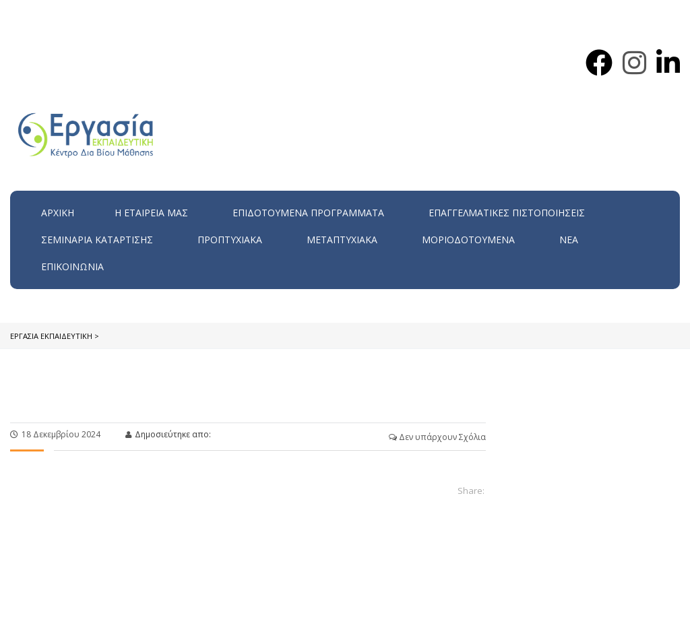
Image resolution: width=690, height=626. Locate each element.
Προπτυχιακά (229, 239)
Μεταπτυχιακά (342, 239)
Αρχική (57, 212)
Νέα (568, 239)
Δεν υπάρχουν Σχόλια (437, 437)
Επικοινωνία (72, 266)
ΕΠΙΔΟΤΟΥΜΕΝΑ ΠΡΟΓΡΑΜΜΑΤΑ (308, 212)
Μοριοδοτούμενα (468, 239)
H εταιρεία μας (151, 212)
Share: (471, 490)
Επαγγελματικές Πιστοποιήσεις (507, 212)
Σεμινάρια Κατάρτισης (97, 239)
